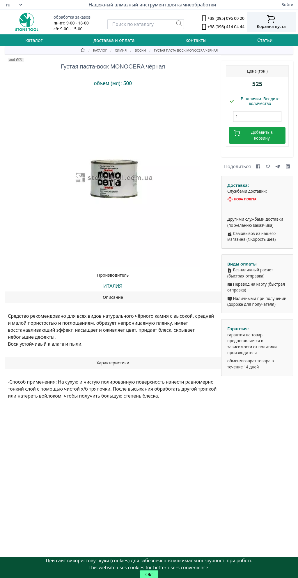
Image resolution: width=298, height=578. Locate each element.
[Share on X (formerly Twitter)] (268, 166)
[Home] (82, 50)
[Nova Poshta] (257, 199)
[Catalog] (96, 50)
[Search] (145, 24)
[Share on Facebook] (258, 166)
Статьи (265, 40)
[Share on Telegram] (278, 166)
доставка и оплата (113, 40)
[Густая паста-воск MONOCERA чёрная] (182, 50)
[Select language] (14, 4)
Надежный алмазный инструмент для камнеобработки (152, 4)
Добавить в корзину (253, 135)
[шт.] (257, 116)
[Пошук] (178, 23)
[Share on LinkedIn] (287, 166)
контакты (195, 40)
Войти (287, 4)
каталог (33, 40)
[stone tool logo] (26, 22)
